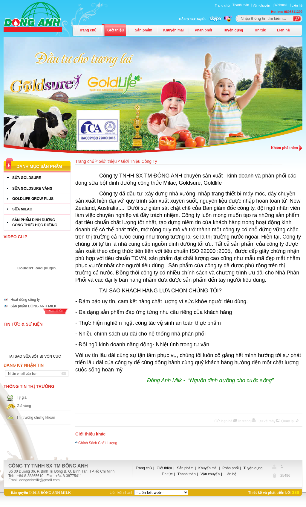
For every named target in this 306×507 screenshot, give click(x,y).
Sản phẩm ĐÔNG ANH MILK (33, 306)
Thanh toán (187, 474)
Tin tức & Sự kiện (23, 324)
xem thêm (57, 311)
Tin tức (260, 30)
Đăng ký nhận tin (24, 365)
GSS (295, 493)
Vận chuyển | (263, 5)
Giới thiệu (115, 30)
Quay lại (288, 421)
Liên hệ (297, 5)
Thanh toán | (242, 5)
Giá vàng (24, 406)
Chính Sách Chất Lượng (97, 442)
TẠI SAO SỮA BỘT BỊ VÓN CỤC (34, 357)
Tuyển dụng (233, 30)
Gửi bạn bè (224, 421)
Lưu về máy (266, 421)
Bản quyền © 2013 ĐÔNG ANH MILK (41, 493)
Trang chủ (87, 30)
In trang (245, 421)
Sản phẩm (143, 30)
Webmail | (283, 5)
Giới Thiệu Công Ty (139, 161)
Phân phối (203, 30)
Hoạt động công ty (25, 299)
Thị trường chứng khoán (35, 417)
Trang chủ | (223, 5)
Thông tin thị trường (29, 386)
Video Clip (15, 236)
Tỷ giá (22, 397)
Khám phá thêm (284, 148)
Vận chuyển (210, 474)
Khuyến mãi (173, 30)
